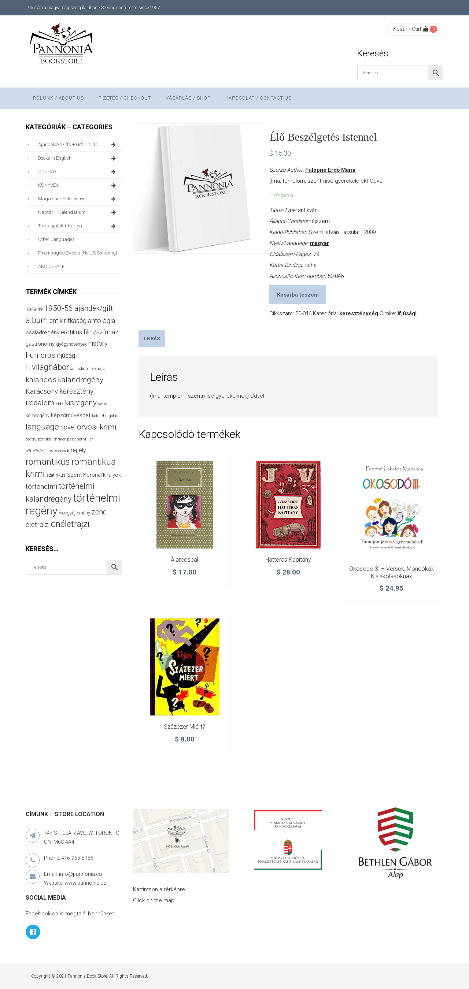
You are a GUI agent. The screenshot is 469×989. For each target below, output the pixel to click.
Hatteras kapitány (288, 559)
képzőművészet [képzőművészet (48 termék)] (71, 415)
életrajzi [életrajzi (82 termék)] (37, 525)
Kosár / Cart (410, 29)
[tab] (152, 338)
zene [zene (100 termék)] (99, 512)
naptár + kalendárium (78, 212)
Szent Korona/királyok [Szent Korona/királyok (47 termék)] (94, 475)
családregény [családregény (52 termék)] (42, 332)
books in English (78, 158)
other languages (56, 239)
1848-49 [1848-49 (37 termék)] (34, 309)
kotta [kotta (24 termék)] (102, 404)
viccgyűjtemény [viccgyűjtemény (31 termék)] (74, 513)
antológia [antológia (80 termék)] (101, 321)
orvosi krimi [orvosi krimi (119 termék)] (97, 426)
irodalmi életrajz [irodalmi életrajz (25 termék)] (90, 368)
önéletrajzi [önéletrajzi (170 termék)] (70, 524)
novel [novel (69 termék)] (67, 427)
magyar (319, 243)
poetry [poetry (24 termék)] (31, 439)
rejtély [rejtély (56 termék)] (78, 450)
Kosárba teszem (298, 294)
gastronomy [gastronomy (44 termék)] (40, 344)
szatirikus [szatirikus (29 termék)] (56, 475)
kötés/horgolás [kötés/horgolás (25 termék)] (105, 415)
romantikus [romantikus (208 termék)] (48, 461)
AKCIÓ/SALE (51, 266)
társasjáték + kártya (78, 226)
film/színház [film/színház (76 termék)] (101, 332)
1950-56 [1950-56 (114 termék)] (58, 308)
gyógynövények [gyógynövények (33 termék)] (71, 344)
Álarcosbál (184, 559)
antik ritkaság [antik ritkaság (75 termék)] (67, 320)
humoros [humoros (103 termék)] (40, 355)
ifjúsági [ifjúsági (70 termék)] (67, 355)
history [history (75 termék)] (98, 343)
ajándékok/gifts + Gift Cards (78, 145)
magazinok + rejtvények (78, 199)
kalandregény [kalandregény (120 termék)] (80, 379)
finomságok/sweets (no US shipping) (77, 253)
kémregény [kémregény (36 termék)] (37, 415)
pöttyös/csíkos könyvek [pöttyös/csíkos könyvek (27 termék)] (47, 450)
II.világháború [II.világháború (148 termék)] (50, 367)
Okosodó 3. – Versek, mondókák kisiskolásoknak (391, 572)
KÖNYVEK (78, 185)
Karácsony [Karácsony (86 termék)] (42, 391)
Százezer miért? (184, 726)
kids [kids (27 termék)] (59, 403)
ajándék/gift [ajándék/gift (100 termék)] (93, 308)
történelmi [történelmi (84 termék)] (41, 487)
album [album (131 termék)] (37, 320)
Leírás (152, 338)
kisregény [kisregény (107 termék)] (81, 402)
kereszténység (358, 313)
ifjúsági (407, 313)
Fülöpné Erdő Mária (330, 170)
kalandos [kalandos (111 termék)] (41, 379)
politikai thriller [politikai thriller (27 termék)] (52, 439)
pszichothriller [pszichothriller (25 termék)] (80, 439)
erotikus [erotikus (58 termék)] (71, 332)
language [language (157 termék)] (42, 427)
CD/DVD (78, 172)
